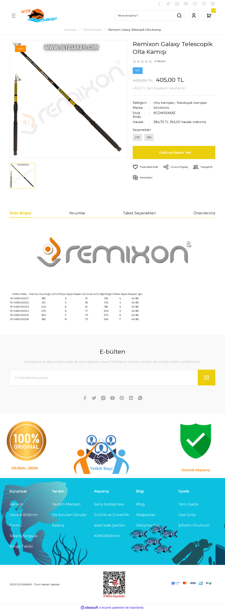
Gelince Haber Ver (175, 153)
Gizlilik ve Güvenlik (111, 515)
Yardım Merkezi (66, 504)
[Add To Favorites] (146, 167)
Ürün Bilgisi (20, 213)
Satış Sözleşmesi (109, 504)
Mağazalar (146, 515)
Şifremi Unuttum (194, 525)
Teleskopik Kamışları (194, 103)
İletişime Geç (148, 525)
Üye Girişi (187, 515)
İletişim (16, 504)
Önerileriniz (204, 213)
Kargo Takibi (21, 547)
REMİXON (161, 108)
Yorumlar (77, 213)
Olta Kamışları (164, 103)
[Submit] (206, 378)
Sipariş (58, 525)
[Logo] (38, 16)
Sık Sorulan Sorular (69, 515)
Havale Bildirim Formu (24, 520)
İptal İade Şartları (109, 525)
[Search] (150, 16)
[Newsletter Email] (112, 378)
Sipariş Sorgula (23, 536)
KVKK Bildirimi (107, 536)
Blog (140, 504)
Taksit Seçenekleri (139, 213)
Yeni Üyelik (188, 504)
